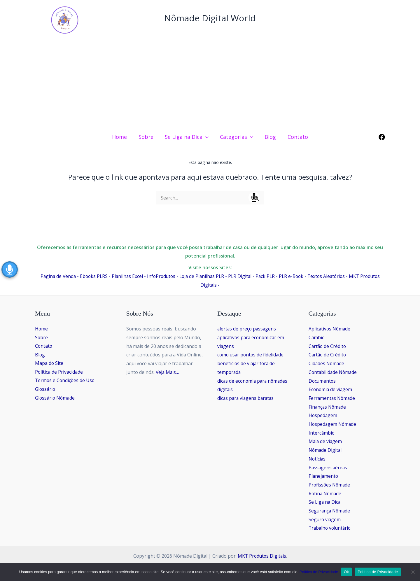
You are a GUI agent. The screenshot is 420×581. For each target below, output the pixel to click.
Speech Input (254, 197)
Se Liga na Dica (325, 502)
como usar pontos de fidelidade (251, 354)
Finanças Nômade (328, 407)
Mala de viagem (326, 441)
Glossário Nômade (55, 398)
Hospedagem (323, 415)
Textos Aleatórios (329, 276)
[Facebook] (382, 137)
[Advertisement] (210, 84)
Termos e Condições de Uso (65, 381)
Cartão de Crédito (328, 346)
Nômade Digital (326, 450)
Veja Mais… (168, 372)
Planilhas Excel (124, 276)
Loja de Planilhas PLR (201, 276)
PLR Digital (240, 276)
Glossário (45, 389)
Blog (40, 354)
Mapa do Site (49, 363)
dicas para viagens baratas (246, 398)
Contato (44, 346)
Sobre (41, 337)
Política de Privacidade (59, 372)
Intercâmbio (322, 433)
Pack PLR (266, 276)
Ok (346, 572)
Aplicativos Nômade (330, 329)
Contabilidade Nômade (333, 372)
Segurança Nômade (330, 511)
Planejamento (324, 476)
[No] (413, 572)
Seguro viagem (325, 519)
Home (41, 329)
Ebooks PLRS (90, 276)
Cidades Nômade (327, 363)
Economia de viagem (331, 389)
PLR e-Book (293, 276)
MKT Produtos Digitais (262, 556)
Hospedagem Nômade (333, 424)
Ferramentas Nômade (332, 398)
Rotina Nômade (326, 493)
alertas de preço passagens (247, 329)
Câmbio (317, 337)
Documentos (323, 381)
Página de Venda (53, 276)
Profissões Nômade (330, 485)
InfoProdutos (159, 276)
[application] (206, 137)
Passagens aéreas (328, 467)
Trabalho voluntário (331, 528)
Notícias (317, 459)
